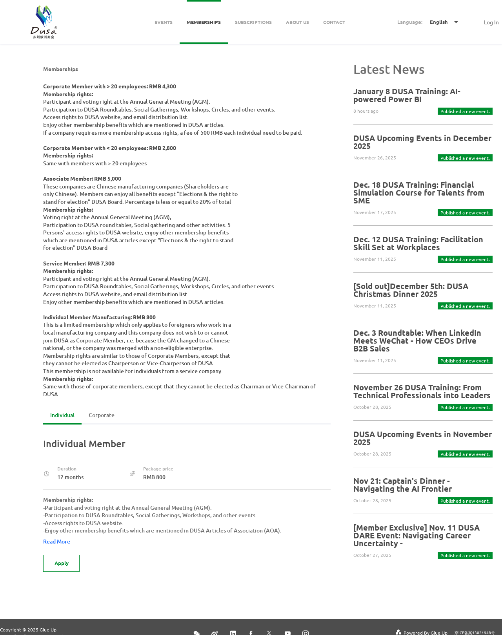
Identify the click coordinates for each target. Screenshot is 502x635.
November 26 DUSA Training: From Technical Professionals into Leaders (422, 391)
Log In (491, 22)
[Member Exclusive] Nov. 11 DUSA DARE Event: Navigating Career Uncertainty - (416, 535)
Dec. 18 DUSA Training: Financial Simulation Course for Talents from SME (418, 192)
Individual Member (84, 443)
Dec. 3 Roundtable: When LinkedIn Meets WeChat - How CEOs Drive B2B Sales (417, 340)
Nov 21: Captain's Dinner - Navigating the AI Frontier (402, 484)
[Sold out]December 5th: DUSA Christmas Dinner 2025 (410, 290)
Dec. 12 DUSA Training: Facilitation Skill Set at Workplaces (418, 243)
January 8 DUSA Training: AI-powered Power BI (406, 95)
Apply (62, 563)
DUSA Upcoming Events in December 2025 (422, 142)
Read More (56, 541)
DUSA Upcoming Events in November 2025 (422, 438)
